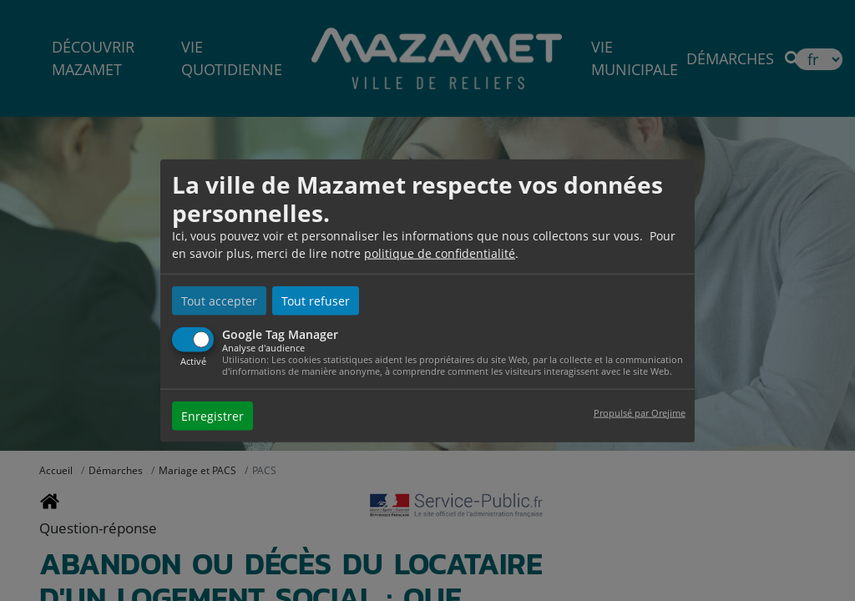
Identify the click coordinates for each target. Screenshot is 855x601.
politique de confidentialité (439, 253)
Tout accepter (219, 301)
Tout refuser (315, 301)
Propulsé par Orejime (640, 412)
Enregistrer (212, 415)
